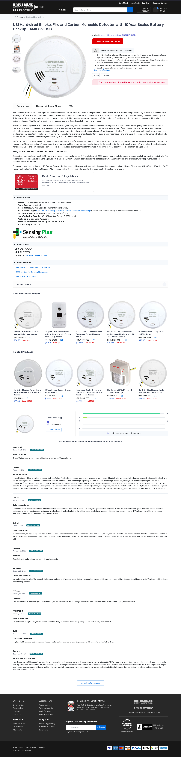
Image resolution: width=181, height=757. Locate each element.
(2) (120, 396)
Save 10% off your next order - (133, 3)
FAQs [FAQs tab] (71, 106)
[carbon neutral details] (127, 725)
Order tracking (18, 705)
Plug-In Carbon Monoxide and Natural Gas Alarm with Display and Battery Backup (58, 334)
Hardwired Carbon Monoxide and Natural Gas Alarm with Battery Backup (27, 392)
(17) (92, 340)
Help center (17, 711)
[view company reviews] (151, 727)
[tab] (22, 106)
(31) (60, 340)
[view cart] (155, 9)
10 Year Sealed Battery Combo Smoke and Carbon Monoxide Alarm (89, 334)
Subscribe (101, 727)
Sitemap (42, 747)
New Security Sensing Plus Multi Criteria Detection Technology (63, 211)
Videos (96, 75)
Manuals (105, 75)
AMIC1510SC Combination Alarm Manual (32, 268)
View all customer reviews (90, 683)
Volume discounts (46, 708)
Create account (45, 705)
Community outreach (47, 727)
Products (62, 10)
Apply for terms (45, 711)
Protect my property (47, 724)
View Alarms (91, 710)
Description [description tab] (23, 106)
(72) (27, 398)
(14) (29, 337)
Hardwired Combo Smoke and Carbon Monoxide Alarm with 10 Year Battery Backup (120, 334)
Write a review (54, 429)
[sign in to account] (144, 10)
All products (17, 730)
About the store (19, 724)
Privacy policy (18, 747)
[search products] (130, 10)
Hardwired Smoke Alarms (35, 17)
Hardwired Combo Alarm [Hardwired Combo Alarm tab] (48, 106)
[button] (55, 66)
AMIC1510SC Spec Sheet (26, 276)
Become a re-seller (46, 714)
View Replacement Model (107, 41)
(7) (154, 337)
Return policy (18, 708)
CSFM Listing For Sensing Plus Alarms (31, 272)
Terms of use (31, 747)
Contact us (17, 714)
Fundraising (43, 730)
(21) (124, 340)
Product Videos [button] (90, 284)
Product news (18, 727)
